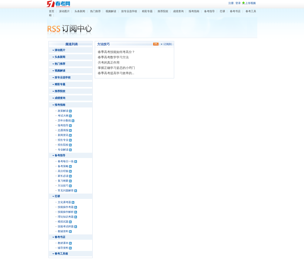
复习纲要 (63, 180)
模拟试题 (63, 221)
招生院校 (63, 144)
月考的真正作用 (108, 62)
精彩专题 (147, 11)
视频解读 (111, 11)
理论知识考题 (66, 216)
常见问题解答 (66, 190)
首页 (51, 11)
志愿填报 (63, 130)
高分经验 (63, 171)
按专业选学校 (129, 11)
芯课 (222, 11)
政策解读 (63, 110)
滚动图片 (64, 11)
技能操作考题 (66, 207)
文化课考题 (64, 202)
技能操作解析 (66, 211)
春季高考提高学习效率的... (116, 73)
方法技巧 (63, 185)
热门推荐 (95, 11)
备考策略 (63, 166)
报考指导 (63, 125)
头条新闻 (80, 11)
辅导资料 (63, 247)
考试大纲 (63, 115)
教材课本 (63, 243)
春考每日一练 (66, 161)
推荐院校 (163, 11)
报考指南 (194, 11)
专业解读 (63, 149)
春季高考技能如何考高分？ (116, 52)
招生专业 (63, 139)
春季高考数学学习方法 (113, 57)
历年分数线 (64, 120)
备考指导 (209, 11)
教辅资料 (63, 231)
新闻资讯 (63, 135)
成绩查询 (178, 11)
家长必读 (63, 175)
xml (156, 43)
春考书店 (235, 11)
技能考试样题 (66, 226)
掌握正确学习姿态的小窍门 (116, 68)
